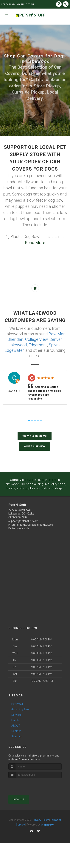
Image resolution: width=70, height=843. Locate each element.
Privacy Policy (41, 818)
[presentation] (28, 783)
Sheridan (15, 339)
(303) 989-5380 (17, 516)
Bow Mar (57, 333)
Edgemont (38, 344)
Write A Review (34, 445)
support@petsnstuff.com (23, 519)
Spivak (55, 344)
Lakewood (18, 344)
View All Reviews (34, 435)
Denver (55, 339)
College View (36, 339)
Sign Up (18, 798)
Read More (35, 242)
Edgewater (14, 349)
